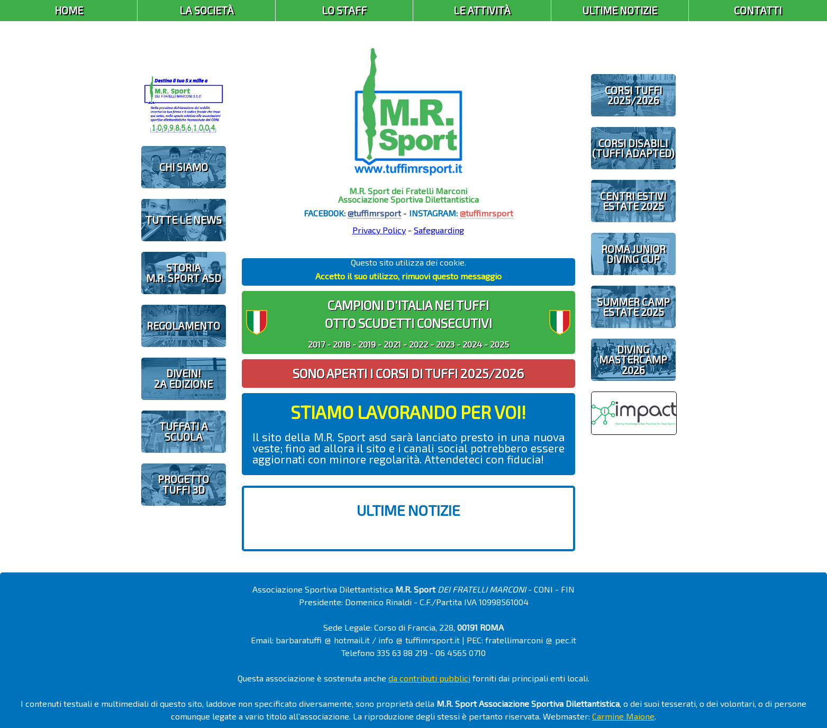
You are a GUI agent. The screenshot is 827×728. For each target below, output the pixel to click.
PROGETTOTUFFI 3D (183, 484)
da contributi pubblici (429, 678)
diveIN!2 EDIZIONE (183, 378)
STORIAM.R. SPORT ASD (183, 272)
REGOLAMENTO (183, 326)
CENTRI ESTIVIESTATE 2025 (633, 201)
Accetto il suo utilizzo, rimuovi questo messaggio (408, 276)
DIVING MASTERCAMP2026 (633, 359)
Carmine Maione (623, 716)
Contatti (757, 10)
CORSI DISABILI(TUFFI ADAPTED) (633, 148)
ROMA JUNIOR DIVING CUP (633, 254)
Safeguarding (439, 230)
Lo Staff (344, 10)
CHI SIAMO (183, 167)
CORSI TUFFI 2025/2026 (633, 95)
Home (68, 10)
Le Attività (482, 10)
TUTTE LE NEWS (184, 220)
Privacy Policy (379, 230)
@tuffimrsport (374, 213)
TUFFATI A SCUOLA (183, 431)
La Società (206, 10)
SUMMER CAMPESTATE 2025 (633, 307)
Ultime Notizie (619, 10)
